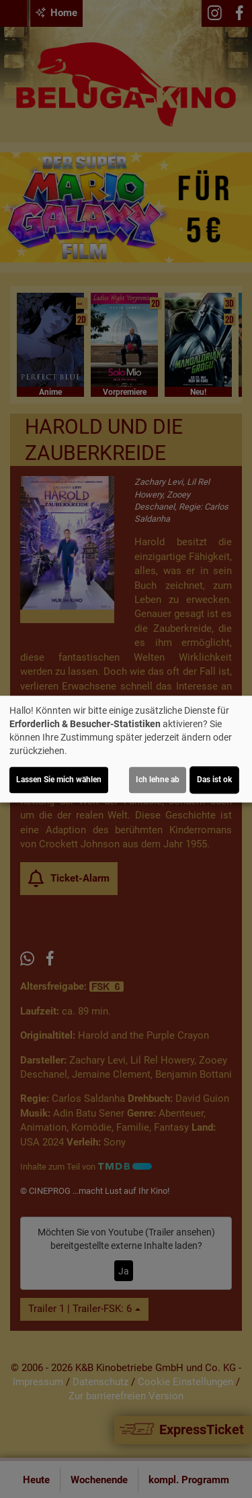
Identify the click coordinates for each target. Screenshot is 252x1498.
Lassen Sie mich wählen (58, 779)
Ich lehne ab (157, 779)
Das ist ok (214, 779)
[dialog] (126, 749)
